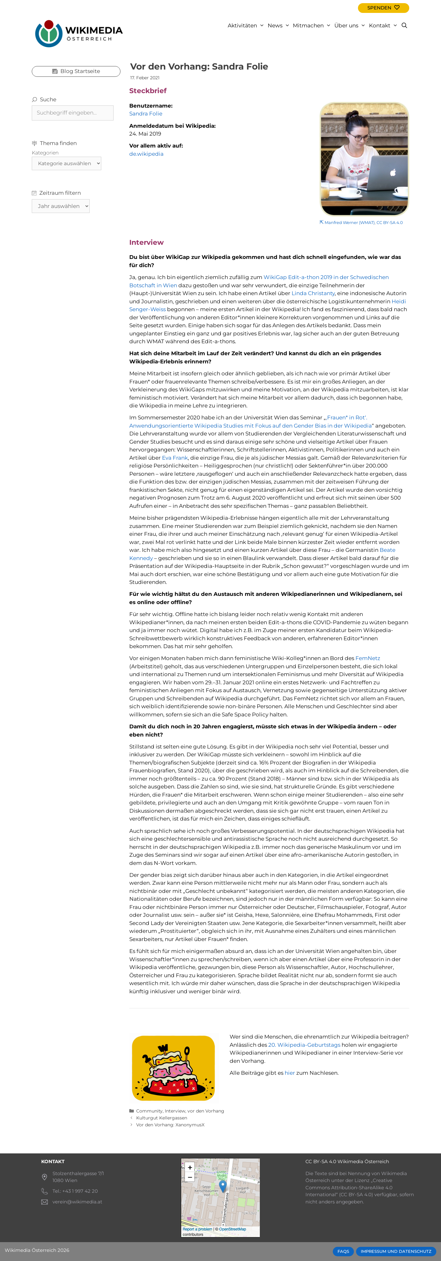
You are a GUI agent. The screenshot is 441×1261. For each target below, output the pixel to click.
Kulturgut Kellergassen (161, 1118)
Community (149, 1111)
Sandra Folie (145, 113)
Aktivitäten (247, 25)
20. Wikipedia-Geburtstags (304, 1045)
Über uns (350, 25)
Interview (175, 1111)
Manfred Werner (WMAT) (350, 222)
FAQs (343, 1251)
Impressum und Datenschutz (396, 1251)
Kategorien (45, 153)
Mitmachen (313, 25)
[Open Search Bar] (404, 25)
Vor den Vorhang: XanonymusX (170, 1125)
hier (290, 1073)
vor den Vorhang (205, 1111)
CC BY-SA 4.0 (390, 222)
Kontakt (384, 25)
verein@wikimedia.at (77, 1202)
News (280, 25)
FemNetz (367, 658)
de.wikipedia (146, 154)
